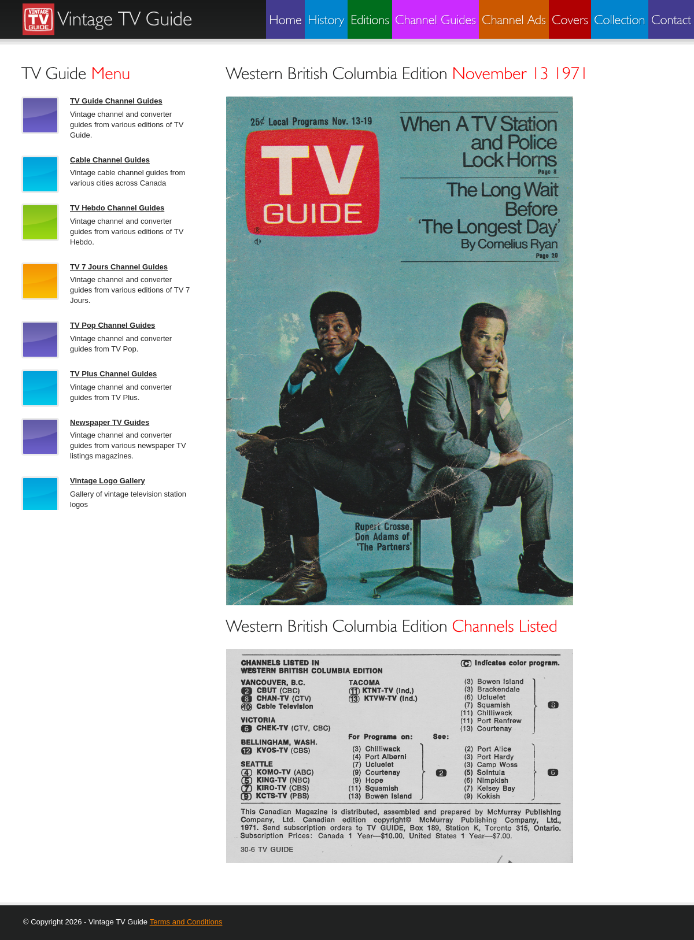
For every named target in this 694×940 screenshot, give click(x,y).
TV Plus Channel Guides (113, 373)
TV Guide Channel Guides (116, 101)
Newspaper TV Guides (109, 422)
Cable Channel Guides (110, 160)
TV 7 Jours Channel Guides (119, 266)
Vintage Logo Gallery (107, 480)
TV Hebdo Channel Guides (117, 207)
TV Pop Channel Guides (112, 325)
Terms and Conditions (186, 921)
